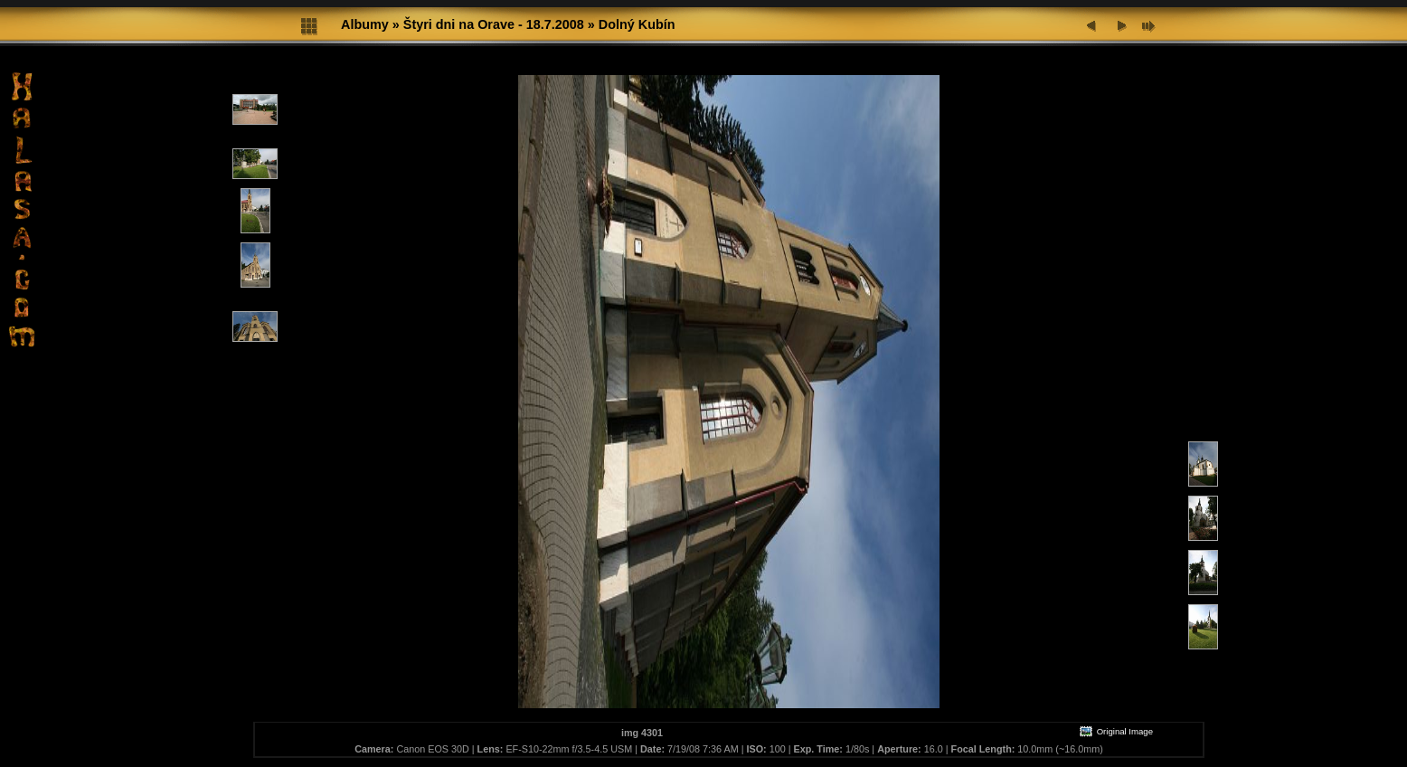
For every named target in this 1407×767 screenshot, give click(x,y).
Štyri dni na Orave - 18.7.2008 (493, 24)
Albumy (365, 24)
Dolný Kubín (637, 24)
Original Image (1116, 731)
